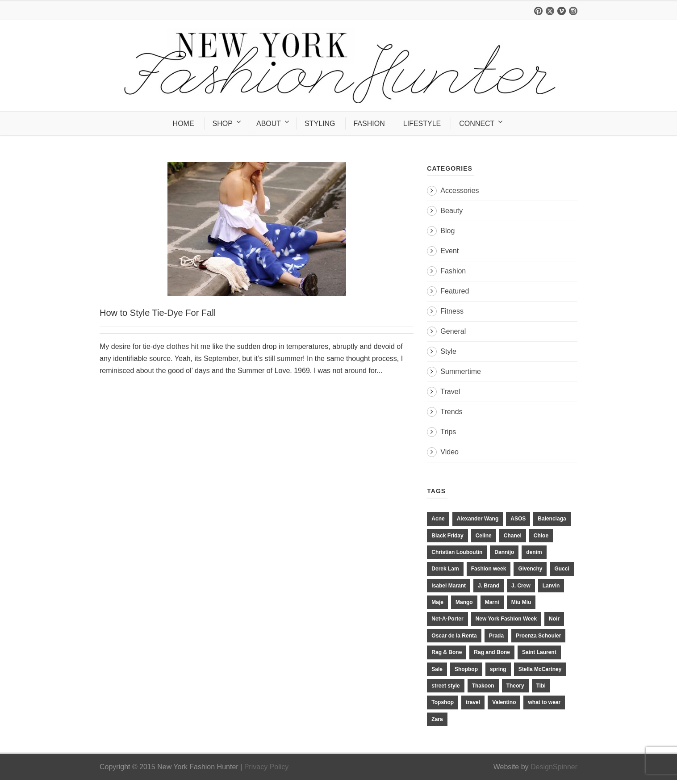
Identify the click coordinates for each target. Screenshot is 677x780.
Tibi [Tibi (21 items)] (541, 686)
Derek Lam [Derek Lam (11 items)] (445, 569)
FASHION (369, 123)
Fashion (453, 271)
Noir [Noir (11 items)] (554, 619)
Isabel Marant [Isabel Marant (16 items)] (448, 586)
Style (448, 351)
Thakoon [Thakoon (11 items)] (483, 686)
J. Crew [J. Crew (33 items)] (521, 586)
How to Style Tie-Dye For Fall (158, 313)
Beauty (451, 210)
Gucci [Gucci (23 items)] (561, 569)
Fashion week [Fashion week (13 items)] (488, 569)
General (453, 331)
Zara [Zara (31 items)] (437, 719)
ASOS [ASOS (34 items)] (518, 519)
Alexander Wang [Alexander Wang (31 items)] (478, 519)
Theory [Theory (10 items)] (515, 686)
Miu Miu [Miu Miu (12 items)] (521, 602)
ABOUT (268, 123)
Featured (454, 291)
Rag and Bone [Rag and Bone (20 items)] (492, 652)
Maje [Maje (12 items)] (437, 602)
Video (449, 452)
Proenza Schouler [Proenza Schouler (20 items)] (538, 636)
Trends (451, 411)
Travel (450, 391)
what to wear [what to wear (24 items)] (544, 702)
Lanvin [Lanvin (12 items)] (551, 586)
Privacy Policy (266, 767)
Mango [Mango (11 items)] (464, 602)
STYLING (320, 123)
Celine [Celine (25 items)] (484, 536)
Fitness (452, 311)
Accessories (459, 190)
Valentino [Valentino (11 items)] (504, 702)
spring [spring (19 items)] (498, 669)
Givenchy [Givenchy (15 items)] (530, 569)
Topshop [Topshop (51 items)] (442, 702)
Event (449, 251)
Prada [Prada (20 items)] (496, 636)
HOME (183, 123)
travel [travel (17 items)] (473, 702)
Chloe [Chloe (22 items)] (541, 536)
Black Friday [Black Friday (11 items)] (447, 536)
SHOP (223, 123)
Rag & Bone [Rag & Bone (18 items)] (446, 652)
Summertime (460, 371)
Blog (447, 231)
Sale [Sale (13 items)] (437, 669)
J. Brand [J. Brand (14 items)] (488, 586)
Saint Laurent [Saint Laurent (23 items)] (539, 652)
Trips (448, 432)
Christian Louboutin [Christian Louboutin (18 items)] (456, 552)
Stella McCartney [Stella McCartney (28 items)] (540, 669)
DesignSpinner (554, 767)
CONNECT (476, 123)
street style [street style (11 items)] (445, 686)
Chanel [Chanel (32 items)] (513, 536)
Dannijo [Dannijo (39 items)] (504, 552)
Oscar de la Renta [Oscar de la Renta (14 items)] (453, 636)
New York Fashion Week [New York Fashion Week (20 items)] (506, 619)
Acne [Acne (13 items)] (437, 519)
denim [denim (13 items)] (534, 552)
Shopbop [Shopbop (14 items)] (466, 669)
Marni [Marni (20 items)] (492, 602)
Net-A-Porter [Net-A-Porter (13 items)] (447, 619)
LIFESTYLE (422, 123)
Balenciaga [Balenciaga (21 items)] (552, 519)
